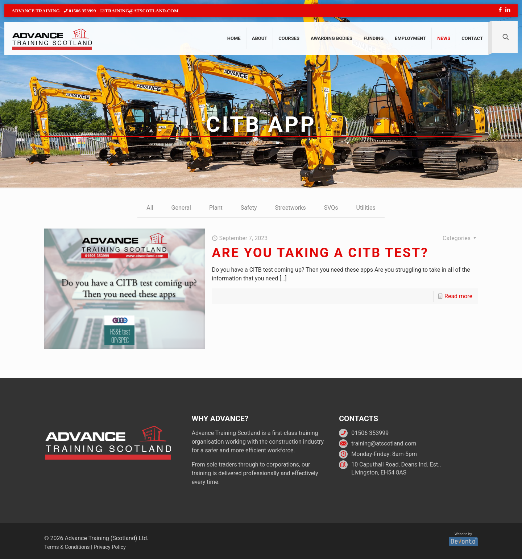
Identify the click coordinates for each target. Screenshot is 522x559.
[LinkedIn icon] (507, 9)
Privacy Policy (110, 547)
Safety (249, 207)
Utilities (366, 207)
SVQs (331, 207)
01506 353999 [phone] (82, 10)
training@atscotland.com (383, 443)
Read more (458, 296)
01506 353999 (370, 432)
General (181, 207)
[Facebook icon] (500, 9)
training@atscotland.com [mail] (142, 10)
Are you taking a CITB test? (320, 252)
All (149, 207)
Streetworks (290, 207)
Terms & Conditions (67, 547)
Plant (216, 207)
